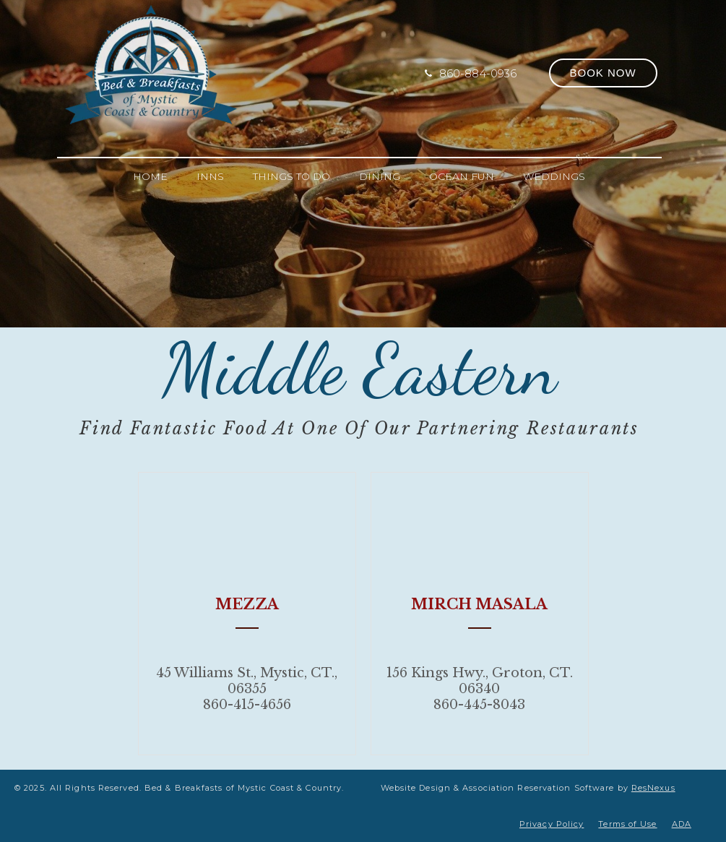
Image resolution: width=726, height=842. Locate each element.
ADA (681, 824)
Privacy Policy (551, 824)
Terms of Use (627, 824)
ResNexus (653, 788)
